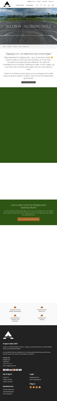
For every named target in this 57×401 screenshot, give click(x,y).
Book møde (44, 1)
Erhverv (29, 1)
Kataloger (29, 5)
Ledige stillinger (7, 379)
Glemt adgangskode (35, 379)
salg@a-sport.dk (11, 366)
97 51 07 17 (8, 364)
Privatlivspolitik (7, 394)
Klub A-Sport (20, 5)
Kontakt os (51, 1)
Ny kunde (38, 1)
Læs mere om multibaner (28, 82)
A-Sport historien (7, 381)
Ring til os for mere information (29, 219)
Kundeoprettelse (34, 377)
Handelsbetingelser (8, 391)
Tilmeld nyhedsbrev (8, 389)
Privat (33, 1)
